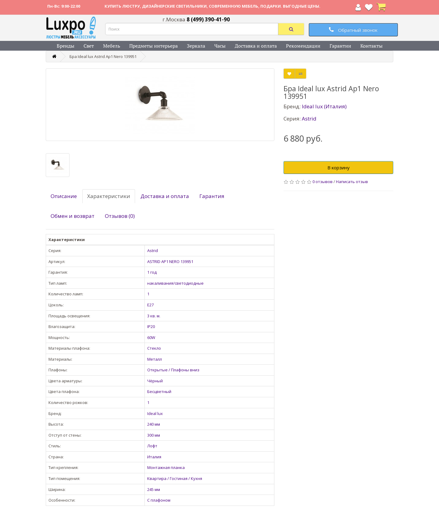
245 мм (153, 489)
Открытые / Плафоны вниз (173, 370)
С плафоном (158, 500)
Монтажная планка (166, 467)
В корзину (338, 167)
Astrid (152, 250)
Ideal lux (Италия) (324, 106)
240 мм (153, 424)
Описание (64, 196)
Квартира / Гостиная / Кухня (174, 478)
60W (151, 337)
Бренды (65, 45)
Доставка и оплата (256, 45)
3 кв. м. (153, 316)
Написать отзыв (352, 181)
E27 (150, 305)
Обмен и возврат (73, 215)
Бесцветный (159, 391)
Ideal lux (155, 413)
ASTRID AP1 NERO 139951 (170, 261)
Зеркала (196, 45)
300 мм (153, 435)
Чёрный (155, 381)
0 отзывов (322, 181)
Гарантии (340, 45)
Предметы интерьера (153, 45)
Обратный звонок (353, 30)
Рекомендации (303, 45)
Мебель (111, 45)
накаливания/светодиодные (175, 283)
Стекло (154, 348)
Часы (220, 45)
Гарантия (211, 196)
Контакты (371, 45)
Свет (89, 45)
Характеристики (108, 196)
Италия (154, 457)
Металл (154, 359)
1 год (152, 272)
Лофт (152, 446)
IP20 (151, 326)
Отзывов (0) (120, 215)
